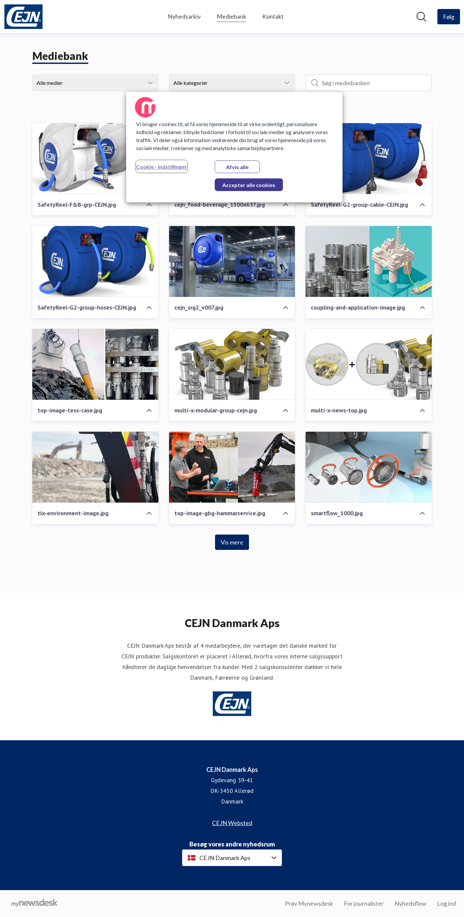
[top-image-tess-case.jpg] (95, 364)
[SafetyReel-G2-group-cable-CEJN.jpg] (369, 158)
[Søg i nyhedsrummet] (421, 16)
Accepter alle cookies (248, 185)
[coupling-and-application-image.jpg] (369, 261)
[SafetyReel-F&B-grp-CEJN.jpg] (95, 158)
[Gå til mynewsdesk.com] (34, 903)
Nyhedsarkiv (184, 16)
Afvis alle (237, 167)
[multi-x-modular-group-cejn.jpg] (232, 364)
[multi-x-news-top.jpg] (369, 364)
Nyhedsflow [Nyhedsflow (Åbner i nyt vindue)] (410, 903)
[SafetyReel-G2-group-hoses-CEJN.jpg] (95, 261)
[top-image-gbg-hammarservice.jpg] (232, 467)
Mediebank (231, 15)
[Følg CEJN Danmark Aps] (448, 16)
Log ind (446, 903)
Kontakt (273, 16)
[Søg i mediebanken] (369, 83)
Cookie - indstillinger (161, 166)
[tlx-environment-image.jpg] (95, 467)
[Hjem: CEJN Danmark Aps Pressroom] (23, 16)
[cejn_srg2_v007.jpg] (232, 261)
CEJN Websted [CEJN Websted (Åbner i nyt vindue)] (232, 822)
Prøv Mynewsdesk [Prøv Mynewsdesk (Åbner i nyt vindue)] (309, 903)
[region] (234, 147)
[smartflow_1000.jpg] (369, 467)
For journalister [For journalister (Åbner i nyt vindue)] (364, 903)
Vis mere (232, 542)
